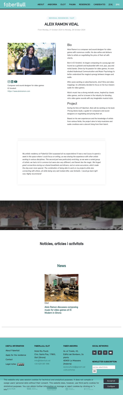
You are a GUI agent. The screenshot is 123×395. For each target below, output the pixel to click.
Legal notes (15, 364)
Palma (72, 4)
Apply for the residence (16, 355)
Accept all (111, 381)
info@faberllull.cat (42, 360)
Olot (63, 4)
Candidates (99, 4)
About (41, 4)
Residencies (84, 4)
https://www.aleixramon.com (19, 91)
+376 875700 (69, 370)
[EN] (117, 4)
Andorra (52, 4)
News (61, 265)
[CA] (110, 4)
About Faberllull (12, 351)
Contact (9, 359)
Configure (111, 386)
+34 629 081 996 (41, 364)
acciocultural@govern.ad (74, 367)
